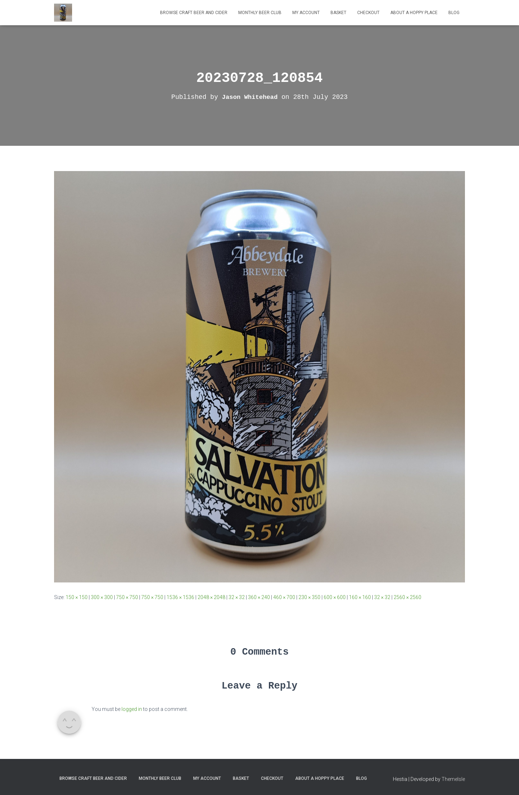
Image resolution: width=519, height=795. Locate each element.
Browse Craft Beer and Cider (193, 12)
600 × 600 (335, 597)
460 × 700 (284, 597)
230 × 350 (309, 597)
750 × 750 (127, 597)
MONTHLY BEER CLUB (259, 12)
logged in (131, 709)
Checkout (368, 12)
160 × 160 (360, 597)
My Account (306, 12)
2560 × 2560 (407, 597)
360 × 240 (259, 597)
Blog (454, 12)
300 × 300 (102, 597)
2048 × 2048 (211, 597)
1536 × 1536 (180, 597)
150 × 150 (77, 597)
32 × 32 (237, 597)
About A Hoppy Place (414, 12)
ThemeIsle (453, 779)
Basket (338, 12)
